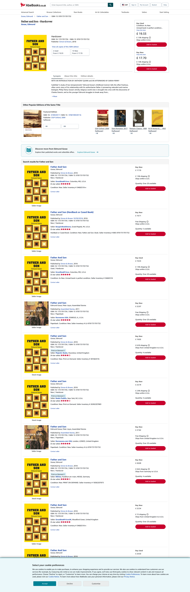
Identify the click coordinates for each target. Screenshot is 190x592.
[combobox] (79, 5)
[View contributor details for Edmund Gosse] (28, 24)
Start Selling (164, 12)
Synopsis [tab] (57, 76)
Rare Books (78, 12)
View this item (141, 30)
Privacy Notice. (129, 577)
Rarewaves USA (62, 317)
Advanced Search (27, 12)
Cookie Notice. (54, 577)
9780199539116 (75, 115)
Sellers (144, 12)
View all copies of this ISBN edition (65, 47)
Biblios (58, 477)
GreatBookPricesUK (63, 519)
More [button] (55, 96)
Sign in (133, 5)
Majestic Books (61, 353)
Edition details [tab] (87, 76)
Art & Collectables (102, 12)
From (61, 52)
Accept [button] (45, 584)
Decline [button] (70, 584)
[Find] (110, 5)
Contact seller (55, 192)
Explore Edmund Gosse (88, 152)
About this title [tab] (70, 76)
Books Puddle (61, 398)
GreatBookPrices (62, 181)
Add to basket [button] (151, 44)
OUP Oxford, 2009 (58, 117)
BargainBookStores (63, 227)
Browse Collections (54, 12)
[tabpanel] (91, 88)
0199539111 (56, 115)
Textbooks (125, 12)
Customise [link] (96, 583)
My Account (144, 5)
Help (165, 5)
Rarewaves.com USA (64, 441)
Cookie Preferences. (132, 574)
